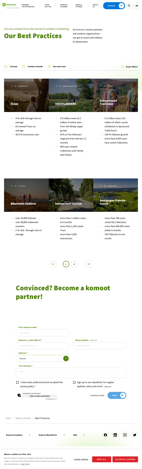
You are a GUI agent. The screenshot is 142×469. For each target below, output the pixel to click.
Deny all (101, 459)
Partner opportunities (28, 6)
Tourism (13, 66)
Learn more (25, 464)
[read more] (19, 435)
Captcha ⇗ (51, 399)
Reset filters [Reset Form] (129, 66)
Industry (23, 353)
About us (95, 6)
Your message (26, 366)
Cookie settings (81, 459)
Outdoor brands (35, 66)
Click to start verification (40, 396)
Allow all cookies (125, 459)
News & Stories (79, 6)
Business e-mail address (30, 340)
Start (8, 418)
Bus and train (59, 66)
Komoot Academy (64, 6)
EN (137, 5)
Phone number (86, 340)
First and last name (28, 327)
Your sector (48, 6)
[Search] (129, 5)
